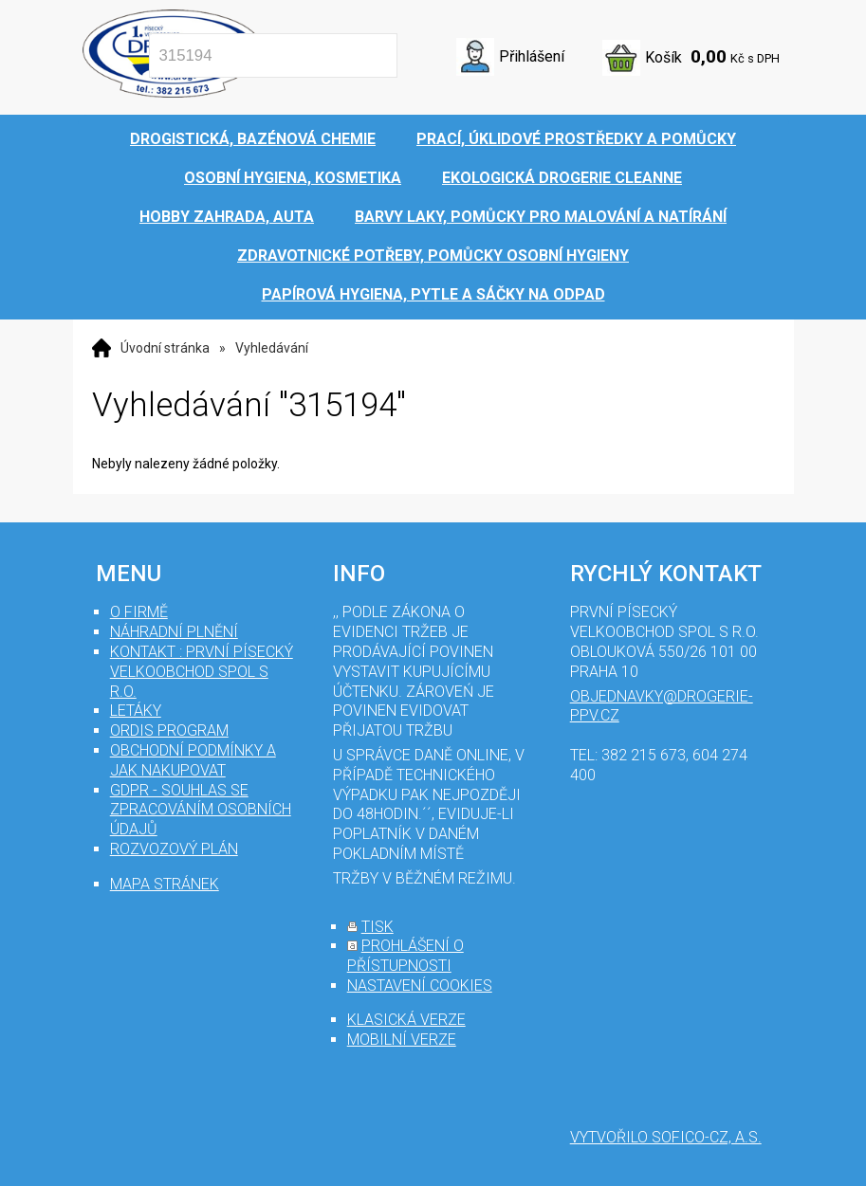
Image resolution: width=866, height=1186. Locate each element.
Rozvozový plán (174, 849)
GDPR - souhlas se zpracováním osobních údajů (200, 810)
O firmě (139, 612)
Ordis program (169, 730)
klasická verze (406, 1020)
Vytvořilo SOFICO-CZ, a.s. (666, 1137)
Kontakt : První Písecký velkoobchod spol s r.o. (201, 672)
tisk (377, 927)
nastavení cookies (419, 985)
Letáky (135, 711)
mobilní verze (401, 1040)
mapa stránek (164, 884)
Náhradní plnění (174, 632)
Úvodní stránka (165, 348)
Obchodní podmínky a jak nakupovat (193, 760)
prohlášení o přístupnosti (405, 956)
